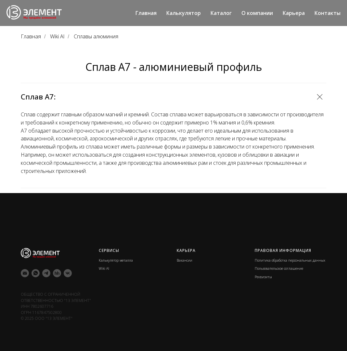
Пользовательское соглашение (279, 268)
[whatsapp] (36, 273)
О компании (257, 13)
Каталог (221, 13)
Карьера (294, 13)
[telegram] (46, 273)
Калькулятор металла (116, 260)
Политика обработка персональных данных (290, 260)
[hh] (57, 273)
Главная (146, 13)
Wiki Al (57, 36)
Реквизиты (263, 277)
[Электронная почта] (25, 273)
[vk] (68, 273)
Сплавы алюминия (96, 36)
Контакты (328, 13)
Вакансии (184, 260)
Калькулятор (183, 13)
